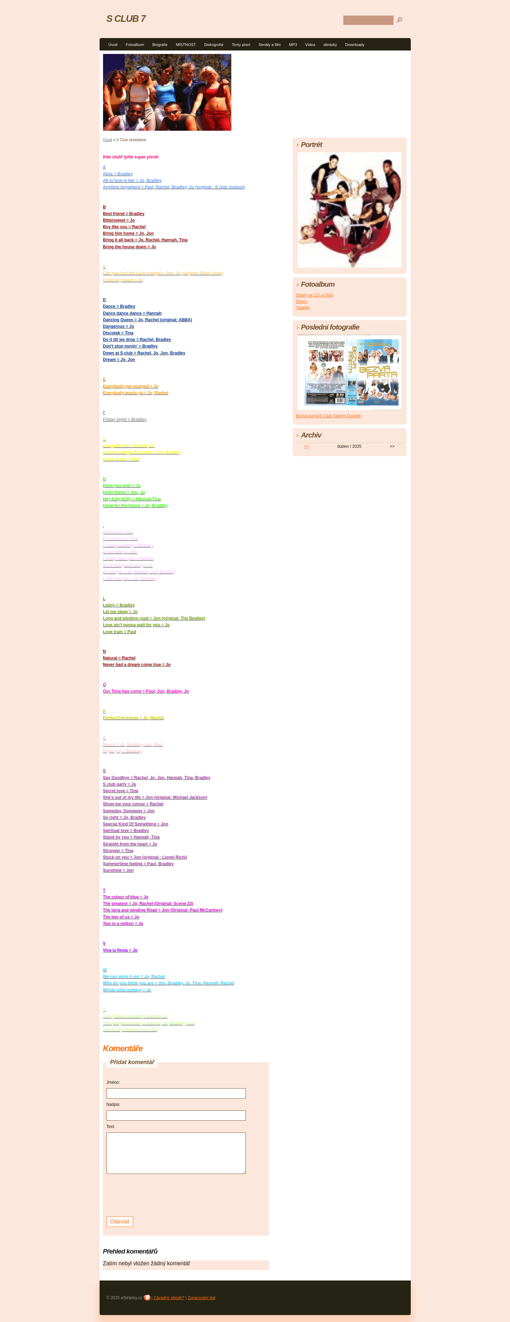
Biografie (159, 45)
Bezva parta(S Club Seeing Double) (329, 416)
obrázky (330, 45)
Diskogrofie (213, 45)
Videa (310, 45)
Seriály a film (270, 45)
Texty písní (241, 45)
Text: (110, 1126)
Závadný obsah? (169, 1297)
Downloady (354, 45)
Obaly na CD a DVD (314, 295)
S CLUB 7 (126, 18)
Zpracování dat (201, 1297)
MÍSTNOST (186, 45)
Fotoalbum (135, 45)
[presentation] (159, 1194)
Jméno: (113, 1082)
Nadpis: (113, 1104)
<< (306, 446)
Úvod (113, 45)
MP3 (293, 45)
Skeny (301, 301)
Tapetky (303, 307)
